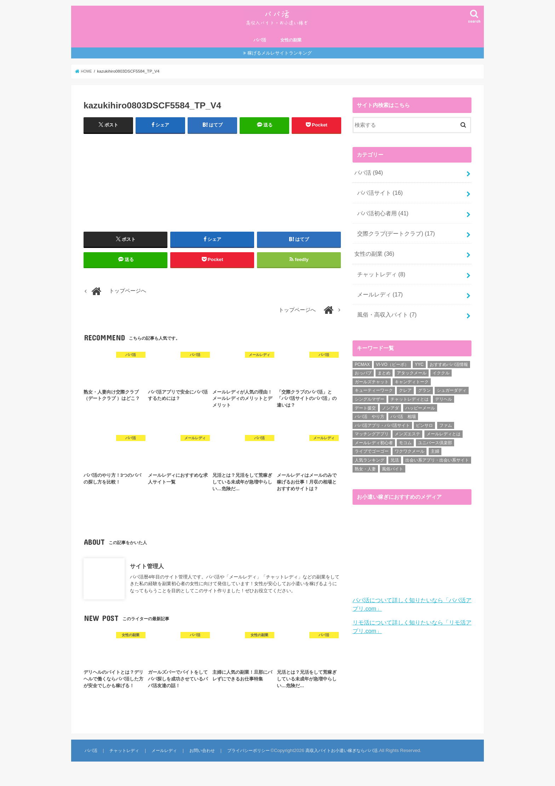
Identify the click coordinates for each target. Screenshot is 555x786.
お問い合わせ (202, 763)
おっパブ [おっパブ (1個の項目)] (363, 367)
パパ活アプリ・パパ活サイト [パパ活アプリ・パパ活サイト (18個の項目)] (382, 419)
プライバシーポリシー (250, 763)
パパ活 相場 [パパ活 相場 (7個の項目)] (403, 411)
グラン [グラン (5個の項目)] (424, 385)
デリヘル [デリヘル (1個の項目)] (443, 393)
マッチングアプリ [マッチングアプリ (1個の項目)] (372, 428)
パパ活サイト (378, 197)
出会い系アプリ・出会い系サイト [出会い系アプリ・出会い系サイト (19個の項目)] (437, 454)
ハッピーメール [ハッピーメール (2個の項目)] (420, 402)
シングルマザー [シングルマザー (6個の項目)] (369, 393)
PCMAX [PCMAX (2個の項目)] (362, 358)
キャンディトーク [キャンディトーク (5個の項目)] (412, 376)
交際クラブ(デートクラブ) (393, 235)
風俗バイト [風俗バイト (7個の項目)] (392, 463)
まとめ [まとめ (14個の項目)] (384, 367)
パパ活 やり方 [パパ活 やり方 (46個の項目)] (369, 411)
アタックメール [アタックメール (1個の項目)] (412, 367)
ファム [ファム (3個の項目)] (445, 419)
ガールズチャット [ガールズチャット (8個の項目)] (372, 376)
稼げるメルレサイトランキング (279, 59)
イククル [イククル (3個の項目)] (441, 367)
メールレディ (378, 291)
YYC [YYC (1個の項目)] (419, 358)
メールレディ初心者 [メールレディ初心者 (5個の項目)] (374, 437)
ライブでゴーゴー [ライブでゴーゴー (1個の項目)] (372, 445)
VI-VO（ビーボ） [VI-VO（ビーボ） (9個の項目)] (392, 358)
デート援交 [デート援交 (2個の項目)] (365, 402)
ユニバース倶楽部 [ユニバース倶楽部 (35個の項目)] (435, 437)
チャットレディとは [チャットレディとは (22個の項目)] (409, 393)
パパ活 (259, 47)
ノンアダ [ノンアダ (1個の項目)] (390, 402)
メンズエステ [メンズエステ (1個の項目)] (407, 428)
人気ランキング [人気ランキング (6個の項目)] (369, 454)
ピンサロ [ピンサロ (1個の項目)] (424, 419)
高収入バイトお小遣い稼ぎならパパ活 (347, 763)
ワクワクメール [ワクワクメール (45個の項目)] (409, 445)
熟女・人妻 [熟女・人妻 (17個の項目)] (365, 463)
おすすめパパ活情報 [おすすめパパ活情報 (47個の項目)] (449, 358)
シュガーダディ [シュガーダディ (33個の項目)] (452, 385)
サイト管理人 (147, 579)
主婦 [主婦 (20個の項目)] (435, 445)
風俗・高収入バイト (384, 310)
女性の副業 (291, 47)
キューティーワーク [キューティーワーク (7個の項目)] (374, 385)
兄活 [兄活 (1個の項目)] (394, 454)
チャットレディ (379, 272)
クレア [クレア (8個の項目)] (405, 385)
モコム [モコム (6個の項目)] (405, 437)
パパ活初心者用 (381, 216)
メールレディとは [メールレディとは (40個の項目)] (443, 428)
